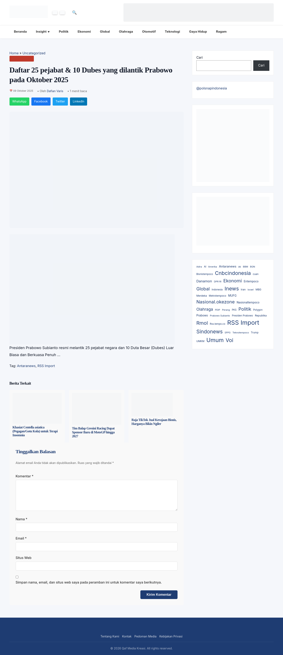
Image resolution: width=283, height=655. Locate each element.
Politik (64, 31)
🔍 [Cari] (74, 12)
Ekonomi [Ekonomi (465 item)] (232, 280)
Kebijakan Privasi (170, 636)
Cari (199, 57)
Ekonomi (84, 31)
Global (105, 31)
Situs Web (24, 558)
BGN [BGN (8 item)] (252, 266)
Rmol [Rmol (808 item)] (202, 323)
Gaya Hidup (198, 31)
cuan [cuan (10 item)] (255, 274)
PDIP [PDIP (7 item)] (217, 309)
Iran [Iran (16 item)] (243, 289)
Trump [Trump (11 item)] (254, 332)
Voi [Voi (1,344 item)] (229, 340)
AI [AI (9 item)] (205, 266)
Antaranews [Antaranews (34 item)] (227, 266)
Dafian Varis (55, 91)
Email (21, 538)
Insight (41, 31)
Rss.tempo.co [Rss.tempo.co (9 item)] (217, 323)
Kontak (126, 636)
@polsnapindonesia (211, 88)
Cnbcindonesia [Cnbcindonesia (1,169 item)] (233, 273)
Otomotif (149, 31)
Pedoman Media (145, 636)
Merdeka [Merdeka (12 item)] (201, 295)
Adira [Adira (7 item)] (199, 266)
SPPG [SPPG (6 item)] (227, 332)
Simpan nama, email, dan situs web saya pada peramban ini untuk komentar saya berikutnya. (89, 582)
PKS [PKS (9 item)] (234, 309)
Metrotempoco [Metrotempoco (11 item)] (217, 295)
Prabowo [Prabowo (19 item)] (202, 315)
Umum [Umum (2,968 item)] (215, 340)
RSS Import (46, 366)
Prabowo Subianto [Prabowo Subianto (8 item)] (220, 315)
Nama (21, 519)
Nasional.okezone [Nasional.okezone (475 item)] (215, 301)
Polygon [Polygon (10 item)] (258, 309)
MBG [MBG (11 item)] (258, 289)
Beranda (20, 31)
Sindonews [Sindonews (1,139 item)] (209, 331)
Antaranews (26, 366)
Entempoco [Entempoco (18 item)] (251, 281)
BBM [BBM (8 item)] (245, 266)
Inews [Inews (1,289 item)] (232, 288)
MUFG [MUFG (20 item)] (232, 295)
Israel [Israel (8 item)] (251, 289)
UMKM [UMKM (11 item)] (200, 341)
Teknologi (172, 31)
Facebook (41, 101)
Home (14, 53)
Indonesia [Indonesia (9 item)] (217, 289)
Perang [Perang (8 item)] (226, 309)
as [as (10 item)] (239, 266)
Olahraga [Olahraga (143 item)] (204, 309)
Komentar (25, 476)
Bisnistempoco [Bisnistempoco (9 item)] (204, 274)
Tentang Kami (110, 636)
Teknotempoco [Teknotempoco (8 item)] (240, 332)
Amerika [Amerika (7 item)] (212, 266)
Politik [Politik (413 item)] (244, 309)
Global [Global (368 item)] (203, 288)
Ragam (221, 31)
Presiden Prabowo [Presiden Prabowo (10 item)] (242, 315)
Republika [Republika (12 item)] (261, 315)
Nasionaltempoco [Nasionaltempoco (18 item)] (248, 302)
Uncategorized (33, 53)
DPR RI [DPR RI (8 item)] (217, 281)
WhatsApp (19, 101)
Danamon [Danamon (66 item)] (204, 281)
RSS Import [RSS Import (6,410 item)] (243, 322)
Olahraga (126, 31)
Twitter (60, 101)
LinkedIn (78, 101)
